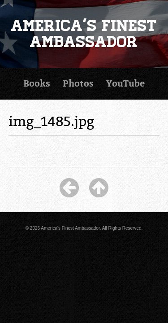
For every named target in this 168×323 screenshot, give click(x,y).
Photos (78, 83)
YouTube (125, 83)
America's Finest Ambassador (84, 34)
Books (36, 83)
